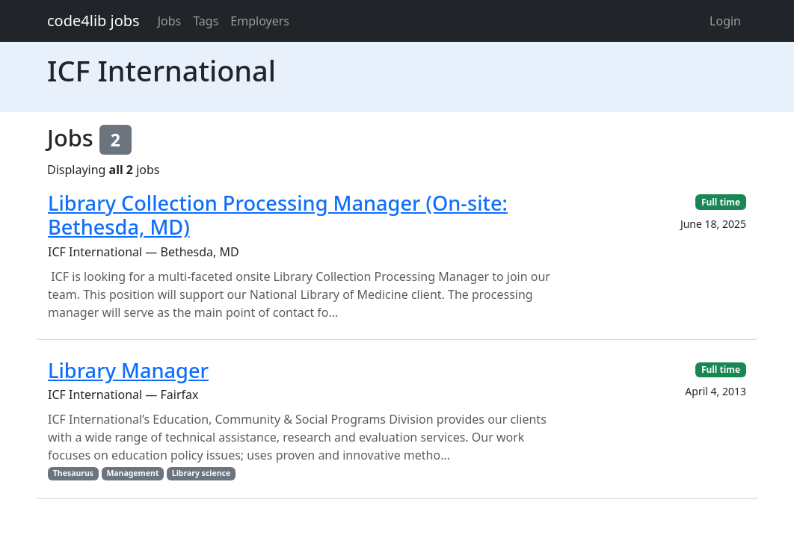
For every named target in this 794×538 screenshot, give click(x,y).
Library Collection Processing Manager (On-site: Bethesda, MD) (278, 215)
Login (725, 21)
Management (132, 473)
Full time (720, 202)
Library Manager (128, 370)
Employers (259, 21)
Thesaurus (73, 473)
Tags (205, 21)
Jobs (170, 21)
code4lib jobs (93, 20)
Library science (201, 473)
